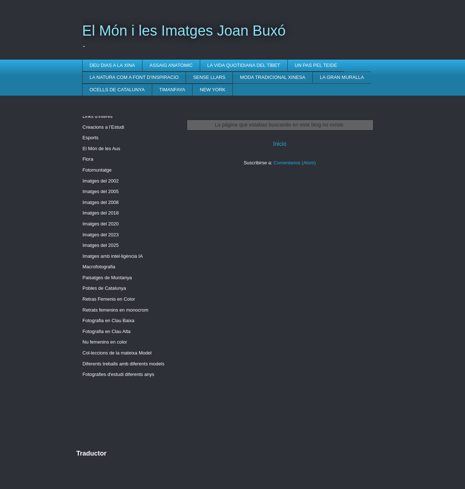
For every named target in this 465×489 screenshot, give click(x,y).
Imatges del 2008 (100, 202)
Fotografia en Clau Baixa (108, 320)
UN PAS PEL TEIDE (316, 65)
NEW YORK (213, 89)
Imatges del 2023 (100, 234)
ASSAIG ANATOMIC (171, 65)
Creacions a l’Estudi (103, 127)
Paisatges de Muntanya (107, 277)
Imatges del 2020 (100, 224)
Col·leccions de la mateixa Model (116, 353)
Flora (87, 159)
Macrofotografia (98, 266)
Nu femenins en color (104, 342)
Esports (90, 137)
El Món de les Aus (101, 148)
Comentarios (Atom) (295, 162)
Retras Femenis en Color (108, 299)
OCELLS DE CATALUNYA (117, 89)
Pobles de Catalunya (104, 288)
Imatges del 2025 (100, 245)
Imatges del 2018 (100, 213)
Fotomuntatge (97, 170)
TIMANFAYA (172, 89)
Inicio (279, 144)
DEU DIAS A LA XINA (112, 65)
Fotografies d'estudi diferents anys (118, 374)
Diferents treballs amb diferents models (123, 363)
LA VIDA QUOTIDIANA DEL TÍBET (243, 65)
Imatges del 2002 (100, 181)
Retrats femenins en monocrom (115, 310)
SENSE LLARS (209, 77)
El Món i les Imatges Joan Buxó (184, 31)
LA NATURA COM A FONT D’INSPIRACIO (134, 77)
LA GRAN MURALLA (342, 77)
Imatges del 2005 (100, 191)
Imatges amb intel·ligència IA (112, 256)
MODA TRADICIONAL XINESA (273, 77)
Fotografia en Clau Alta (106, 331)
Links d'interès (97, 116)
